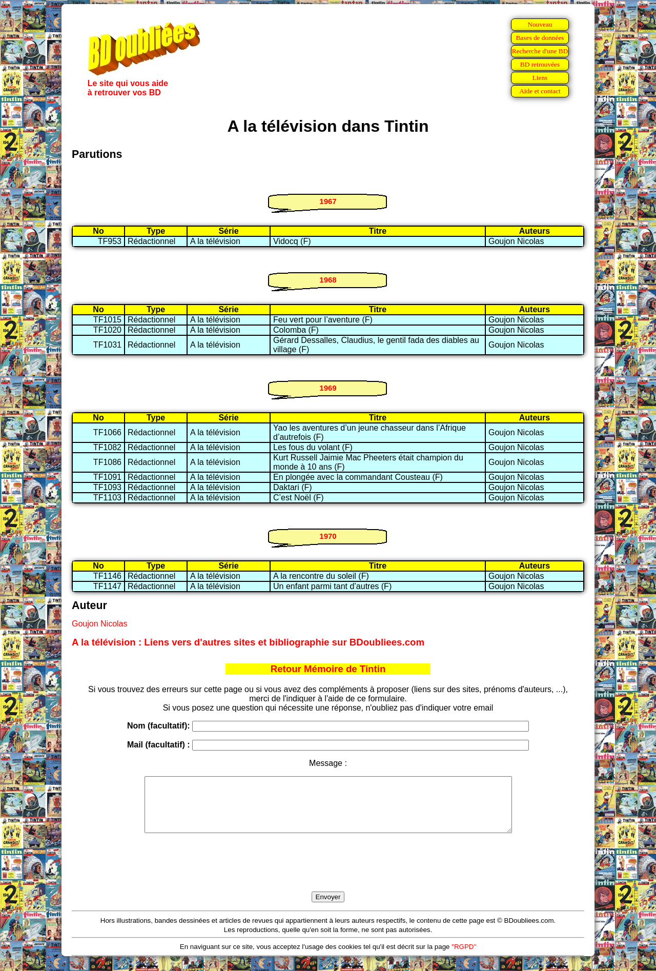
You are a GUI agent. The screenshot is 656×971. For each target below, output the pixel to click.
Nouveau (539, 24)
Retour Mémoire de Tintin (328, 668)
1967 (327, 201)
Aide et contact (540, 91)
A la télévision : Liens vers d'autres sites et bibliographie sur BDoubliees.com (248, 642)
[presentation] (328, 874)
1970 (327, 536)
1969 (327, 387)
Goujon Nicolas (100, 623)
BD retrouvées (540, 64)
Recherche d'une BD (540, 51)
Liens (540, 78)
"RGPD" (464, 957)
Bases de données (540, 38)
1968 (327, 279)
